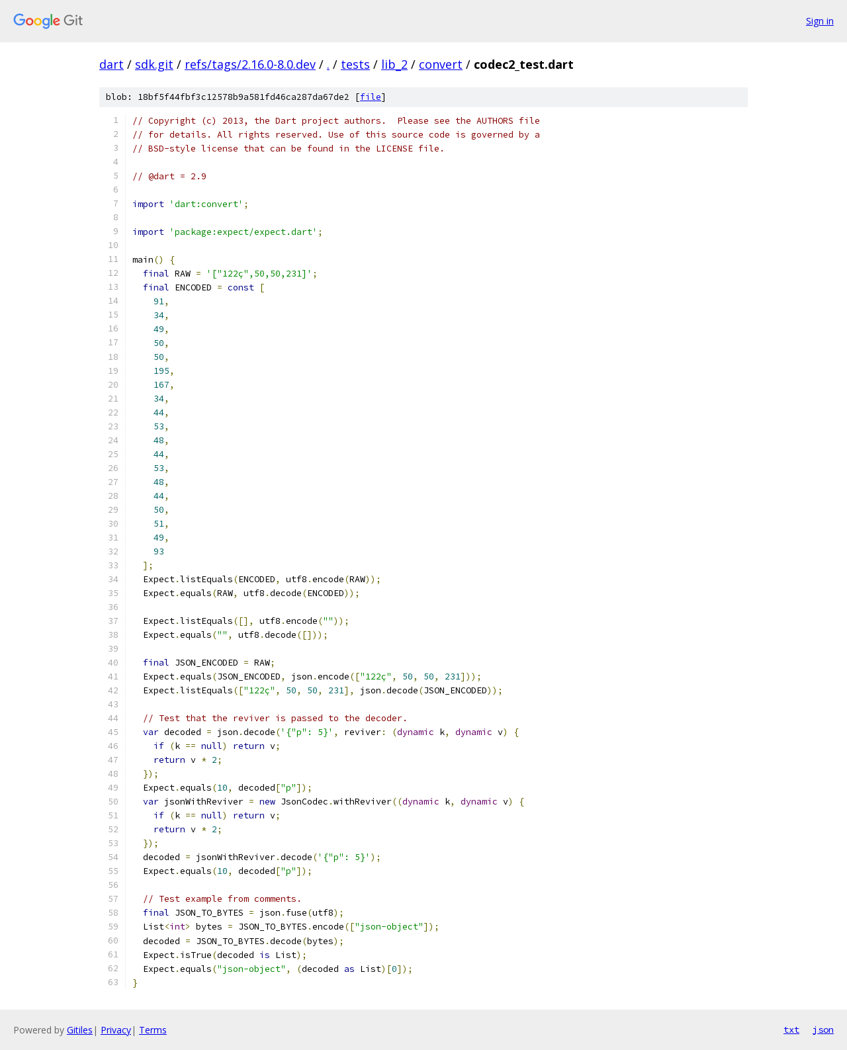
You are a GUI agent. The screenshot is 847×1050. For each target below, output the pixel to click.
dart (111, 64)
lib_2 (394, 64)
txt (791, 1029)
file (370, 97)
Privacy (116, 1030)
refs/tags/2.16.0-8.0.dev (250, 64)
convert (441, 64)
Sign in (820, 21)
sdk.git (154, 64)
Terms (153, 1030)
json (823, 1029)
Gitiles (80, 1030)
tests (355, 64)
